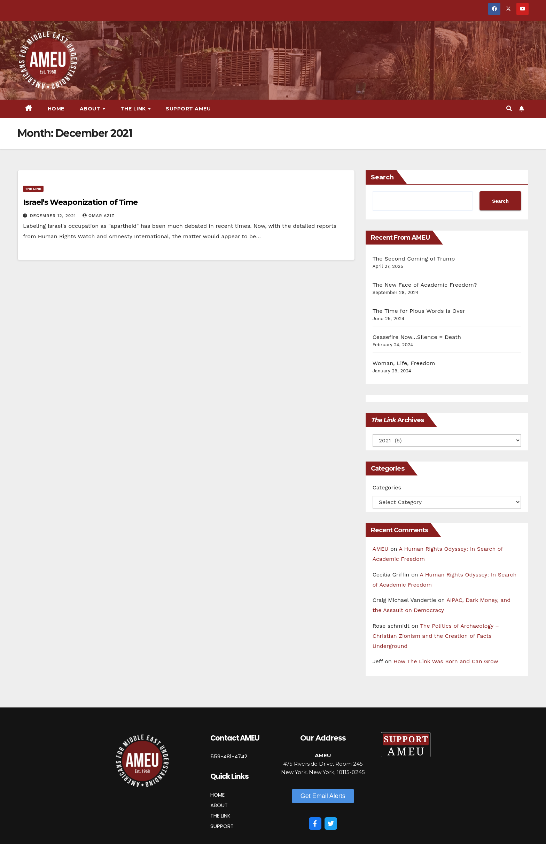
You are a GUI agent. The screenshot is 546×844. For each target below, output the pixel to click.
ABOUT (219, 805)
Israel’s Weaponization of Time (80, 202)
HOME (217, 794)
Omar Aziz (99, 215)
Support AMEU (188, 109)
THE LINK (220, 815)
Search (382, 177)
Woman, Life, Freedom (404, 363)
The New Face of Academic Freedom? (425, 284)
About (91, 109)
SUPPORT (222, 826)
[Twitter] (331, 823)
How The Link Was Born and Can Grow (445, 661)
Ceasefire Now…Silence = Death (417, 337)
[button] (509, 108)
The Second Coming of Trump (414, 258)
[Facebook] (315, 823)
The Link (134, 109)
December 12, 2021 (54, 215)
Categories (387, 487)
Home (56, 109)
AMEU (381, 548)
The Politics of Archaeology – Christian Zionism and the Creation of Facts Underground (436, 635)
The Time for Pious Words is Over (419, 311)
